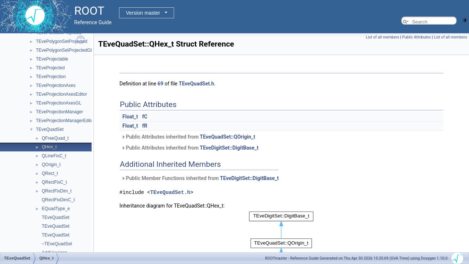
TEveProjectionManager (59, 111)
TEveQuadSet (49, 129)
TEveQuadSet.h (196, 84)
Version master (143, 13)
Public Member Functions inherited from (200, 178)
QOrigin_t (51, 164)
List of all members (382, 37)
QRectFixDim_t (56, 191)
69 (160, 84)
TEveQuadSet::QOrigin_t (227, 137)
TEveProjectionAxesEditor (61, 94)
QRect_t (50, 173)
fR (144, 126)
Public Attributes (416, 37)
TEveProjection (51, 76)
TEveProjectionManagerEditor (65, 120)
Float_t (130, 117)
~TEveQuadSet (57, 243)
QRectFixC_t (54, 182)
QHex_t (49, 147)
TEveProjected (50, 67)
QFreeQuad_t (55, 138)
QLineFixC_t (54, 155)
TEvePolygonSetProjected (61, 41)
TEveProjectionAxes (55, 85)
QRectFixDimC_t (58, 199)
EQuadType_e (56, 208)
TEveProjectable (52, 59)
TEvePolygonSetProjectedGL (64, 50)
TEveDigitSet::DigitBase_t (229, 148)
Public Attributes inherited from (188, 137)
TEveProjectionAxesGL (58, 103)
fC (144, 117)
